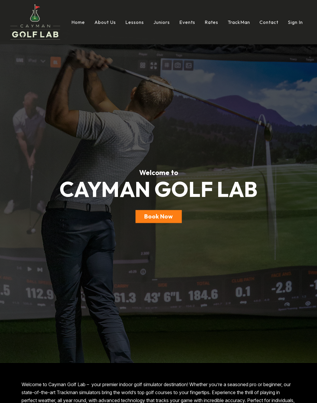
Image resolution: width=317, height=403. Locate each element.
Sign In (295, 22)
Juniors (161, 22)
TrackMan (239, 22)
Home (78, 22)
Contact (268, 22)
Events (187, 22)
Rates (211, 22)
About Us (105, 22)
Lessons (134, 22)
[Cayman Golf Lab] (35, 22)
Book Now (158, 216)
